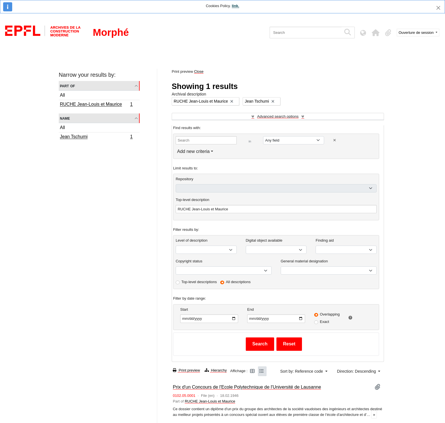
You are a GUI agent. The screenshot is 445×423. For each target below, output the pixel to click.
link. (235, 6)
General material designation (304, 261)
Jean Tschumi (96, 137)
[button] (376, 32)
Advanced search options (278, 116)
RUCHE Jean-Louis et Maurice (96, 105)
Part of (67, 85)
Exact (324, 322)
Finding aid (325, 240)
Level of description (191, 240)
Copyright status (189, 261)
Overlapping (330, 314)
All (62, 95)
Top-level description (192, 200)
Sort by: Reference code (302, 371)
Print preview (186, 370)
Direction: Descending (357, 371)
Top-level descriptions (199, 282)
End (250, 309)
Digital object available (264, 240)
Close (198, 71)
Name (65, 118)
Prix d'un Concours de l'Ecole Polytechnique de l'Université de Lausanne (247, 386)
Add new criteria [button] (193, 151)
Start (184, 309)
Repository (184, 179)
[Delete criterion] (334, 140)
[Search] (305, 32)
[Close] (438, 7)
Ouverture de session (417, 32)
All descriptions (238, 282)
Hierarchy (216, 370)
